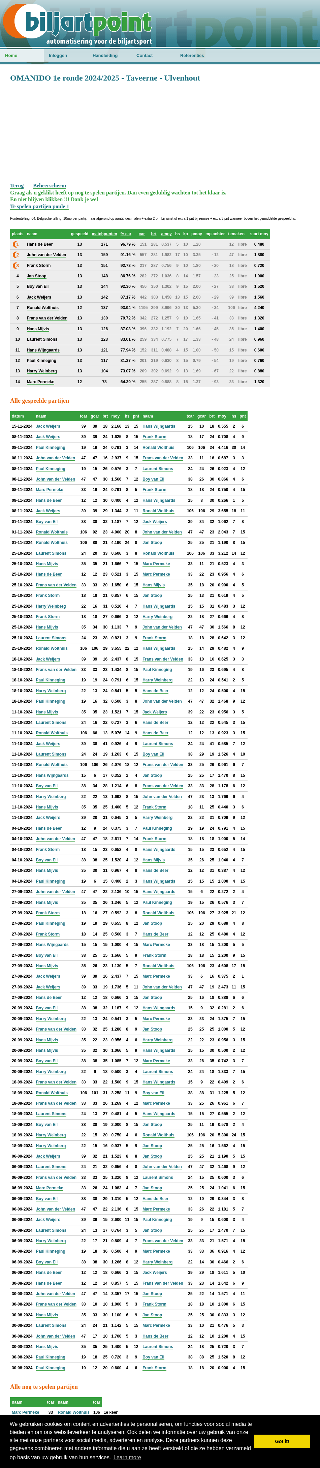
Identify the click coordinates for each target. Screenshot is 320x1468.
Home (11, 55)
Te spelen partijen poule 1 (39, 206)
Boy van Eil (153, 479)
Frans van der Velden (162, 458)
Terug (17, 185)
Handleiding (105, 55)
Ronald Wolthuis (158, 447)
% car (126, 234)
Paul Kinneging (50, 447)
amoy (166, 234)
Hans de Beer (49, 500)
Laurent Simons (157, 468)
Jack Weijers (48, 426)
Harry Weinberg (51, 606)
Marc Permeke (49, 489)
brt (154, 234)
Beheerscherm (49, 185)
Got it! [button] (282, 1441)
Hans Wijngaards (158, 426)
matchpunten (104, 234)
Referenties (192, 55)
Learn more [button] (127, 1457)
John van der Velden (55, 458)
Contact (144, 55)
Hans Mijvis (47, 563)
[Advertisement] (160, 132)
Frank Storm (154, 436)
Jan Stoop (152, 542)
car (142, 234)
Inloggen (58, 55)
